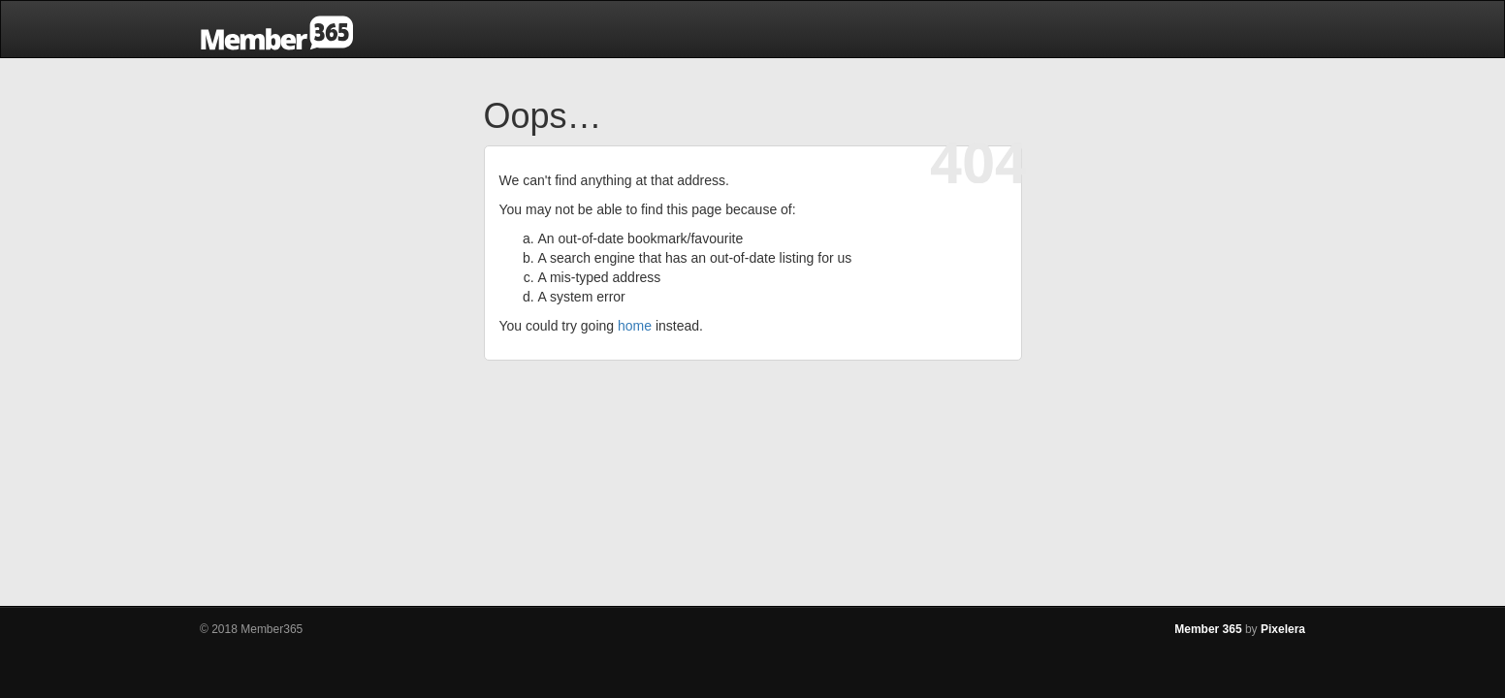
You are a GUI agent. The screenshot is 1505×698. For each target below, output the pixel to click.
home (635, 325)
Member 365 (1207, 629)
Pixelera (1283, 629)
